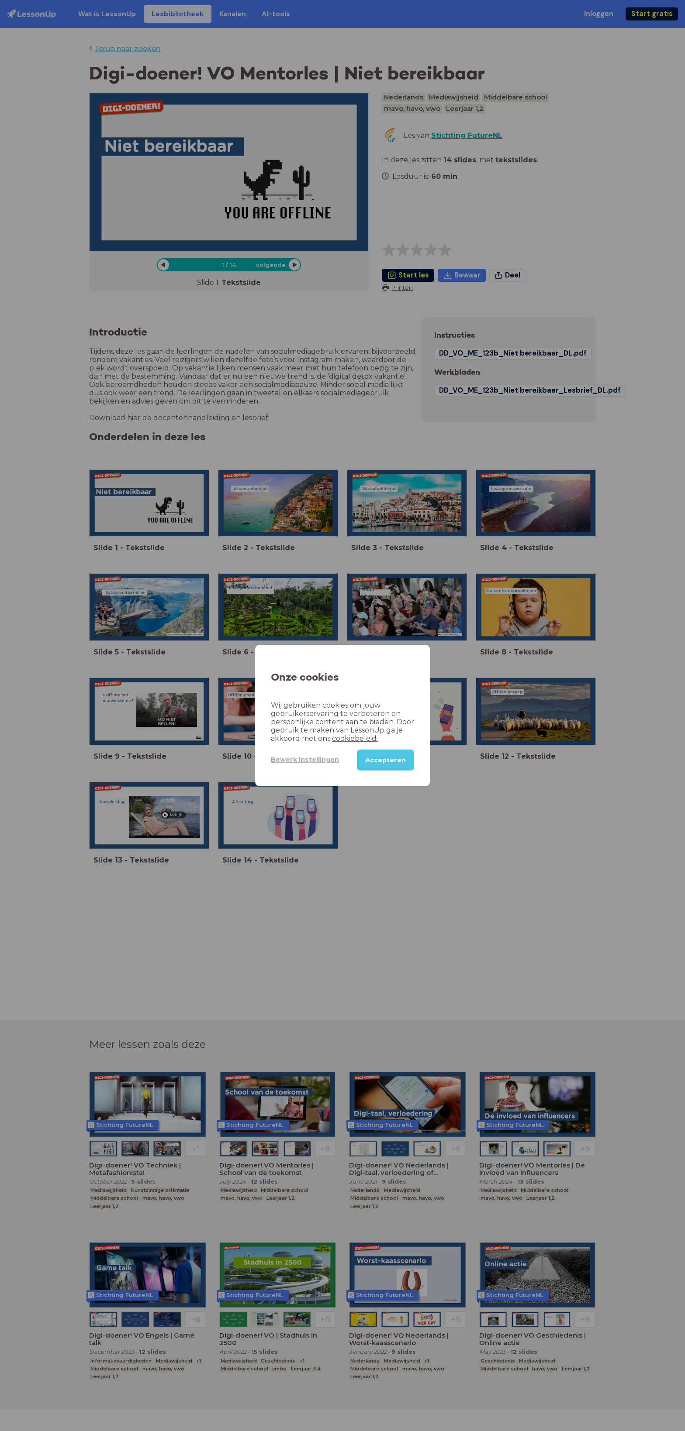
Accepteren (385, 760)
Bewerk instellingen (305, 759)
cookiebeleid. (355, 738)
